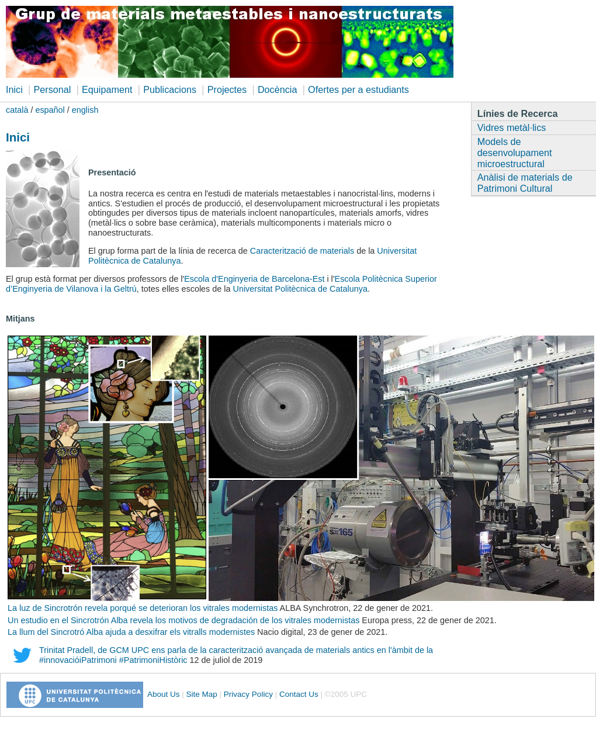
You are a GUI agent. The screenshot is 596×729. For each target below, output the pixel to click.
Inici (14, 89)
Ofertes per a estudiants (358, 89)
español (49, 110)
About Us (163, 694)
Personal (52, 89)
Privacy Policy (248, 694)
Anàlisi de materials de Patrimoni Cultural (525, 183)
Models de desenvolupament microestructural (514, 152)
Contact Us (298, 694)
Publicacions (169, 89)
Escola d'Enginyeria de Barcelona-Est (254, 279)
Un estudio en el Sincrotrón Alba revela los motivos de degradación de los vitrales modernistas (185, 620)
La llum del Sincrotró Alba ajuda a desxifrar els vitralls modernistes (131, 632)
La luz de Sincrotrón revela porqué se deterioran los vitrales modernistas (143, 608)
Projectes (227, 89)
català (17, 110)
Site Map (201, 694)
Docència (277, 89)
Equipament (107, 89)
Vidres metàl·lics (511, 127)
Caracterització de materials (302, 250)
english (85, 110)
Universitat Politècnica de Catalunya (300, 288)
